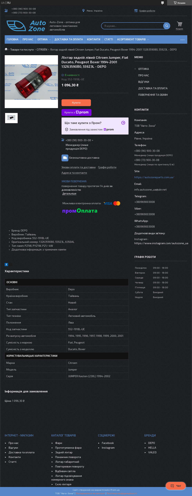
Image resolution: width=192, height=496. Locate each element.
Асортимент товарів (131, 39)
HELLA (152, 447)
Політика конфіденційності (122, 493)
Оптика (42, 39)
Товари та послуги (22, 49)
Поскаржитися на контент (90, 493)
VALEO (152, 452)
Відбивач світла (65, 471)
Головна (12, 39)
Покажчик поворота (68, 457)
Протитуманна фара (68, 447)
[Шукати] (166, 25)
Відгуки (143, 81)
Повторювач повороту (69, 466)
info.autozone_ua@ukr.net (150, 189)
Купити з (76, 112)
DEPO (151, 443)
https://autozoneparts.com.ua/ (154, 177)
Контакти (93, 39)
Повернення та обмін (153, 94)
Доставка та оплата (68, 39)
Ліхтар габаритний (67, 461)
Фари (58, 443)
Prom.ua (115, 489)
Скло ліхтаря (63, 484)
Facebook (108, 443)
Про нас (28, 39)
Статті (108, 39)
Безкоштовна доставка (84, 157)
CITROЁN (42, 49)
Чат (175, 486)
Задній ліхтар (63, 452)
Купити (76, 102)
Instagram (108, 447)
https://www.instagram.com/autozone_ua (161, 243)
